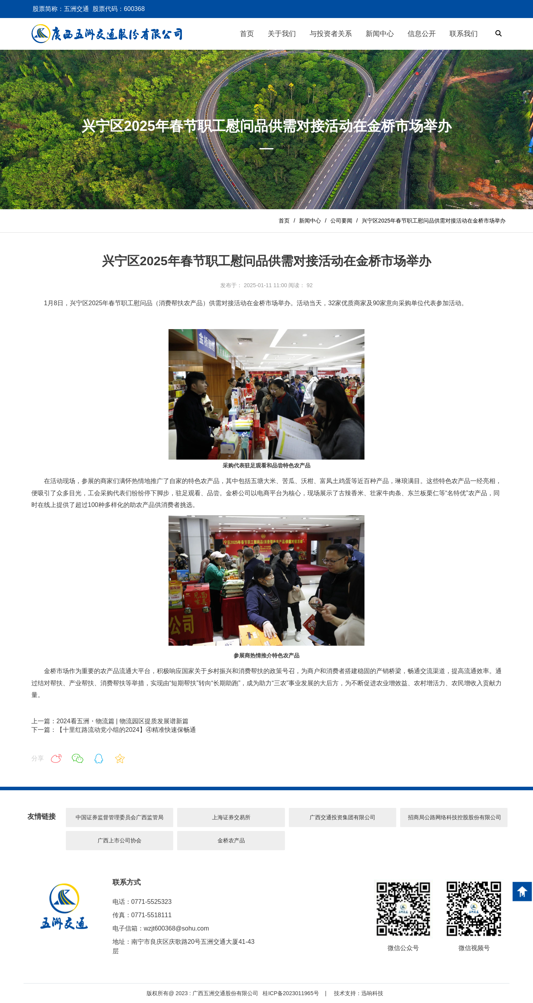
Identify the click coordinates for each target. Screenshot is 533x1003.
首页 (284, 220)
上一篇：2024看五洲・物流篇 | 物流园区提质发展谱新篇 (110, 721)
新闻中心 (310, 220)
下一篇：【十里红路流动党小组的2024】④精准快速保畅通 (113, 729)
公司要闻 (341, 220)
